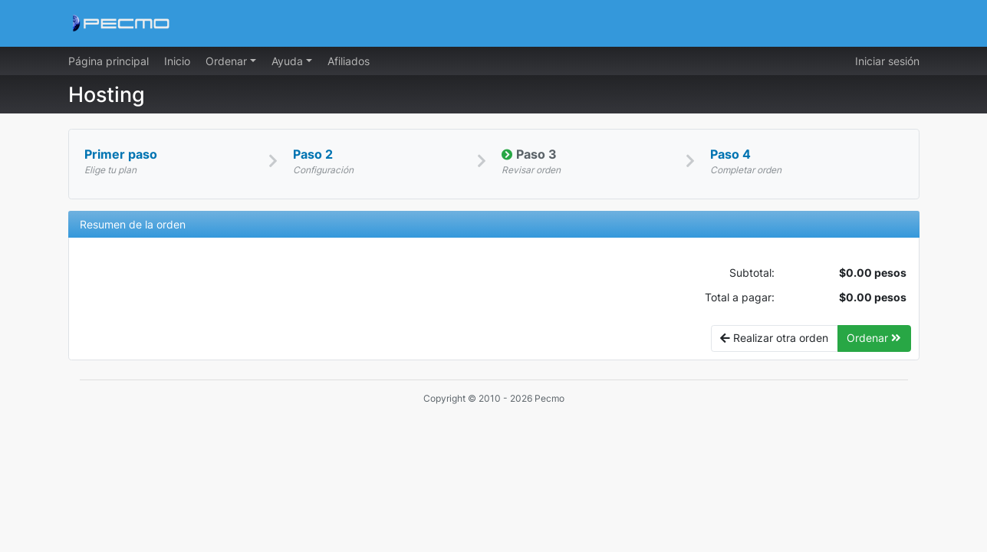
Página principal (108, 60)
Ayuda (288, 60)
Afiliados (348, 60)
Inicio (177, 60)
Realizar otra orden (774, 337)
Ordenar (228, 60)
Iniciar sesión (887, 60)
